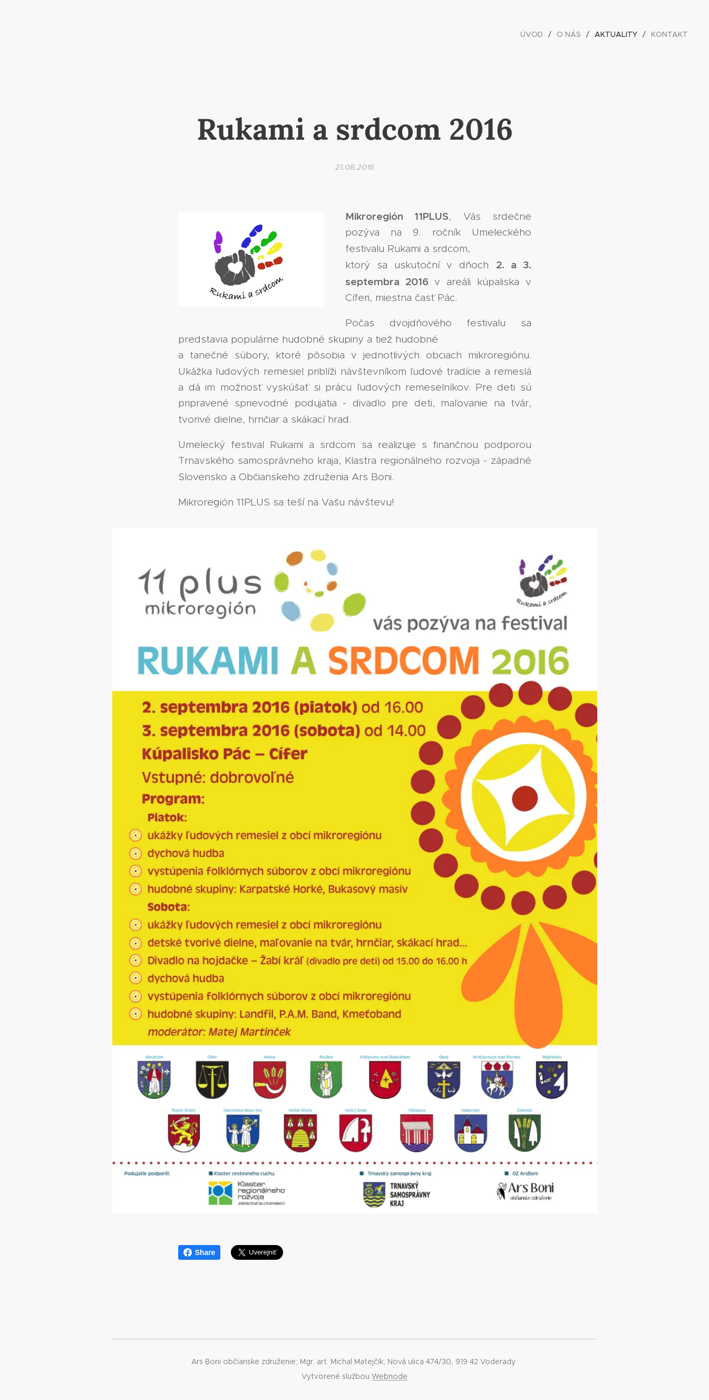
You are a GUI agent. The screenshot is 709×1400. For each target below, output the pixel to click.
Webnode (389, 1376)
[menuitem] (534, 34)
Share (199, 1252)
